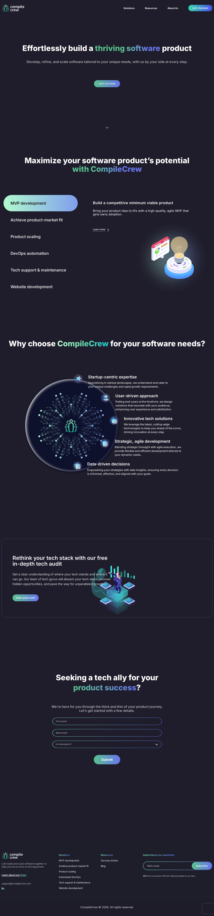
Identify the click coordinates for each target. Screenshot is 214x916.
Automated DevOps (70, 876)
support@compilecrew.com (16, 882)
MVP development (69, 859)
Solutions (129, 8)
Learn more (102, 231)
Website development (71, 888)
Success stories (109, 859)
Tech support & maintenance (74, 882)
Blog (103, 865)
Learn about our (14, 874)
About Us (173, 8)
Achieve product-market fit (74, 865)
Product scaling (67, 871)
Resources (151, 8)
